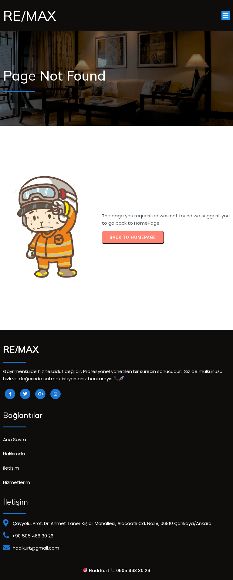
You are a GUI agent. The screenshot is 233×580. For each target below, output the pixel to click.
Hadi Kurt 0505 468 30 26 (116, 571)
